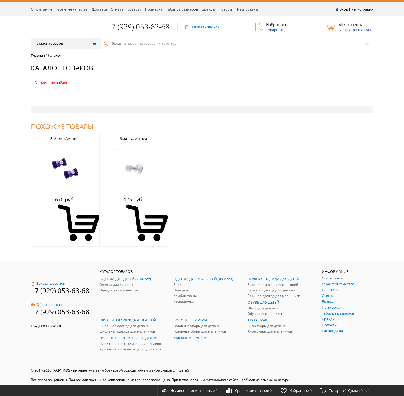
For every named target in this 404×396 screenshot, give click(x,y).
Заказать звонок (48, 283)
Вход (343, 9)
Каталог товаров (65, 43)
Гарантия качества (72, 9)
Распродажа (247, 9)
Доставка (99, 9)
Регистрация (362, 9)
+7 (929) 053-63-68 (138, 27)
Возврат (134, 9)
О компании (41, 9)
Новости (226, 9)
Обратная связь (47, 304)
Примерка (153, 9)
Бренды (208, 9)
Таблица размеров (182, 9)
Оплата (117, 9)
